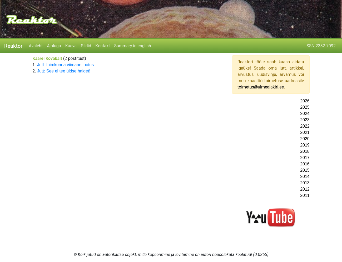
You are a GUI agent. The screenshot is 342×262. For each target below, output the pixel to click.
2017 (305, 157)
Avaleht (36, 45)
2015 (305, 170)
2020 (305, 139)
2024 (305, 113)
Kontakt (102, 45)
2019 (305, 145)
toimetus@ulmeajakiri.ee (260, 87)
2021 (305, 132)
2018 (305, 151)
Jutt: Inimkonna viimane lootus (65, 64)
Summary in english (132, 45)
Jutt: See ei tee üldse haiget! (63, 71)
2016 (305, 164)
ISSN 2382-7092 (320, 45)
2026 (305, 101)
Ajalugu (54, 45)
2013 (305, 183)
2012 (305, 189)
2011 (305, 195)
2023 (305, 120)
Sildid (86, 45)
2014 (305, 176)
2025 (305, 107)
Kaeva (71, 45)
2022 (305, 126)
